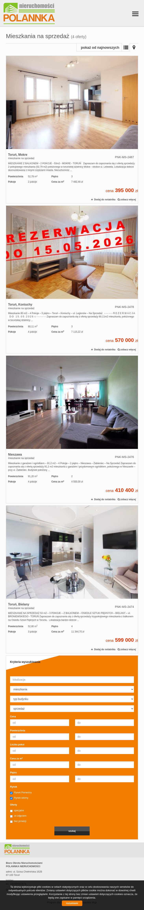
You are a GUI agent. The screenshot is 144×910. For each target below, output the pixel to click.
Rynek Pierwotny (21, 792)
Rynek (13, 786)
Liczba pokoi (17, 744)
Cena (13, 716)
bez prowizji (18, 821)
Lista (126, 47)
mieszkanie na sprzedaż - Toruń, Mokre (72, 129)
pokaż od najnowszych (100, 48)
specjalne (17, 810)
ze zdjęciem (18, 816)
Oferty (13, 804)
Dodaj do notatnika (104, 199)
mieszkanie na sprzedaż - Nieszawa (72, 429)
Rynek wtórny (19, 798)
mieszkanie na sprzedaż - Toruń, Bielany (72, 579)
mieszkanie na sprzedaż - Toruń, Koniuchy (72, 279)
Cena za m (16, 758)
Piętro (13, 772)
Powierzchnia (17, 730)
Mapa (134, 47)
